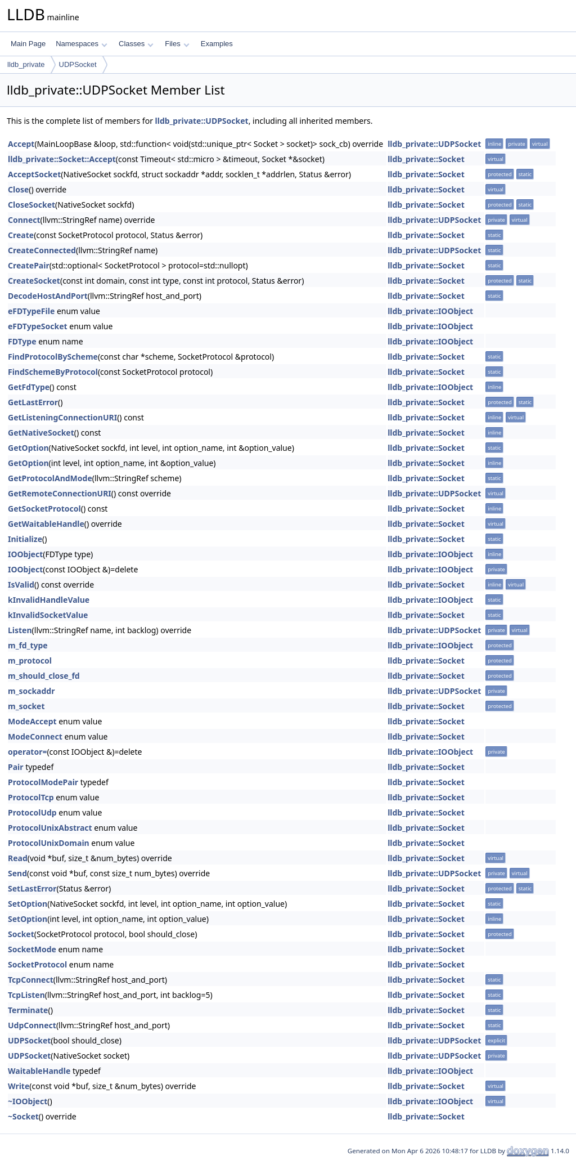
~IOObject (27, 1101)
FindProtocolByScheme (53, 356)
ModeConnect (35, 736)
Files (177, 43)
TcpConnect (30, 979)
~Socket (23, 1116)
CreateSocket (34, 280)
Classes (136, 43)
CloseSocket (31, 204)
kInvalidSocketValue (48, 615)
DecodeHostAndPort (48, 295)
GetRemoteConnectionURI (59, 493)
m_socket (26, 706)
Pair (16, 767)
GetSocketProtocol (44, 508)
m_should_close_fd (44, 675)
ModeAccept (32, 721)
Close (18, 189)
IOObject (25, 554)
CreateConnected (42, 250)
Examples (217, 43)
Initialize (25, 539)
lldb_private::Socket (426, 159)
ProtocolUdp (32, 812)
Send (17, 873)
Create (21, 235)
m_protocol (30, 660)
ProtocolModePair (43, 782)
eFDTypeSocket (38, 326)
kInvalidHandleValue (48, 599)
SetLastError (32, 888)
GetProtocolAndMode (50, 478)
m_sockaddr (31, 691)
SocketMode (32, 949)
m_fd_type (28, 645)
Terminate (28, 1010)
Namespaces (81, 43)
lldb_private (26, 64)
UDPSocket (78, 64)
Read (18, 858)
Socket (21, 934)
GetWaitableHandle (46, 523)
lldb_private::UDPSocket (202, 120)
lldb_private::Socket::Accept (62, 159)
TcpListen (26, 994)
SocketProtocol (37, 964)
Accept (21, 143)
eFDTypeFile (31, 311)
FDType (22, 341)
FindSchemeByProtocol (53, 371)
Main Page (28, 43)
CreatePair (29, 265)
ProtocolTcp (31, 797)
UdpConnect (32, 1025)
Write (18, 1086)
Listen (20, 630)
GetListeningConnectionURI (62, 417)
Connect (24, 219)
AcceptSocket (34, 174)
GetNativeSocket (41, 432)
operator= (27, 751)
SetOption (27, 903)
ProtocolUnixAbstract (50, 827)
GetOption (28, 447)
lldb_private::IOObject (430, 311)
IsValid (21, 584)
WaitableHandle (39, 1070)
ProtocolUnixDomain (48, 842)
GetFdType (29, 387)
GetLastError (33, 402)
